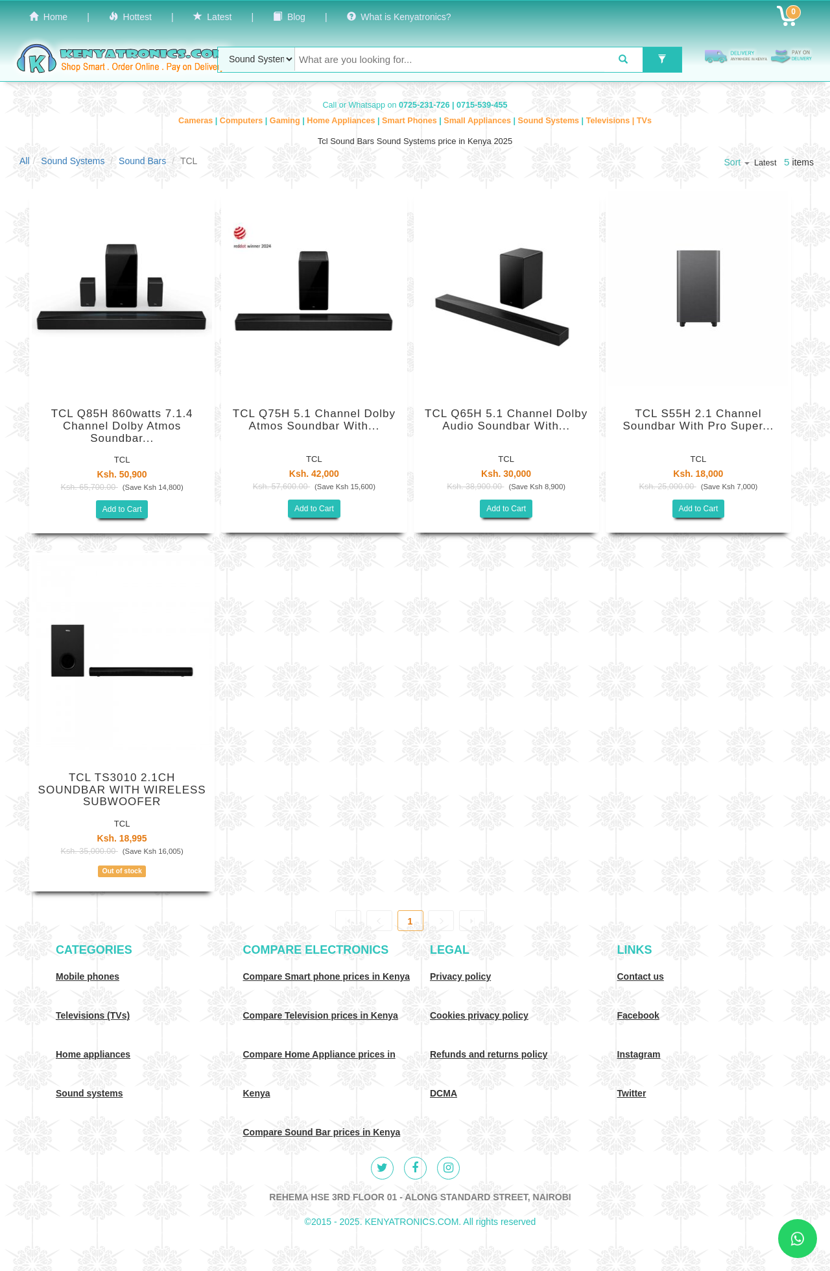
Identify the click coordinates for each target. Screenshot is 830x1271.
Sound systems (89, 1093)
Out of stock (121, 871)
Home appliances (93, 1054)
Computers (242, 120)
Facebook (638, 1015)
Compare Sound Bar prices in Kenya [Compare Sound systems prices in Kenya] (322, 1132)
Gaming (286, 120)
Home (48, 17)
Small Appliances (478, 120)
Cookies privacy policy (479, 1015)
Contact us (640, 976)
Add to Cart (122, 509)
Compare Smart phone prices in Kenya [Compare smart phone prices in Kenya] (326, 976)
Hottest (130, 17)
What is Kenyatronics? (399, 17)
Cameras (196, 120)
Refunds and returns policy (488, 1054)
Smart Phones (410, 120)
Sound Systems (550, 120)
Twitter (631, 1093)
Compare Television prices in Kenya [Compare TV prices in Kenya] (320, 1015)
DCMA (443, 1093)
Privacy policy (460, 976)
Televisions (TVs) (93, 1015)
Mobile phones (87, 976)
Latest (212, 17)
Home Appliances (342, 120)
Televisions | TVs (619, 120)
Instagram (639, 1054)
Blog (289, 17)
